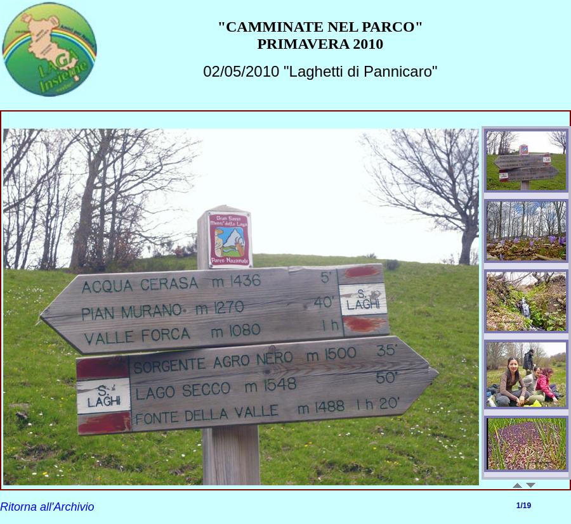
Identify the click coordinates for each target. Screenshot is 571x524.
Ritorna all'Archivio (47, 507)
